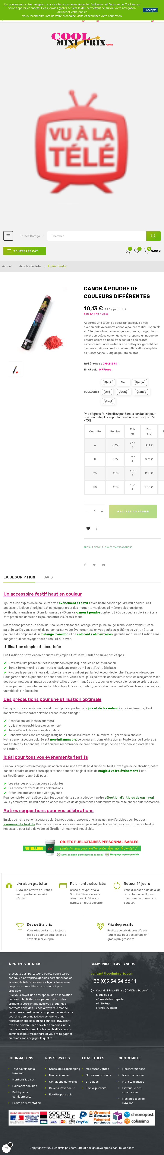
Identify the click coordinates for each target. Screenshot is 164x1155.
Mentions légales (23, 1078)
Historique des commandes (132, 1089)
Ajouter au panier (108, 527)
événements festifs (19, 823)
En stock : (91, 369)
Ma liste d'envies (133, 1080)
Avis (48, 576)
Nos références (59, 1074)
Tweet (96, 564)
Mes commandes (133, 1074)
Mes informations (133, 1067)
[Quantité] (94, 511)
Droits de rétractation (26, 1102)
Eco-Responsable (61, 1093)
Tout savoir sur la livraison (23, 1070)
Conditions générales (63, 1080)
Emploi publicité (96, 1087)
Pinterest (105, 564)
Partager (87, 564)
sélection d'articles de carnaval (129, 796)
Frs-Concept (126, 1146)
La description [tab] (19, 576)
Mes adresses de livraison (133, 1100)
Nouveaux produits (98, 1074)
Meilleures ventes (97, 1067)
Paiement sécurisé (24, 1084)
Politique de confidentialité (21, 1093)
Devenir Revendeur (62, 1087)
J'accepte (150, 10)
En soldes (92, 1080)
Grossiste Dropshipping (64, 1067)
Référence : (93, 363)
